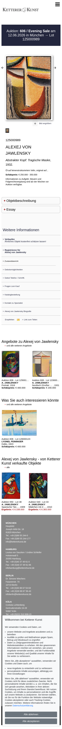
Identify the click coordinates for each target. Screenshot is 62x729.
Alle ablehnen (31, 714)
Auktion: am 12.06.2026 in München (31, 33)
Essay (11, 209)
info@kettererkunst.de (16, 542)
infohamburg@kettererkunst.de (20, 568)
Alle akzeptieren (31, 721)
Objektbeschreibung (21, 201)
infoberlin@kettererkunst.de (18, 594)
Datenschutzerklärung (23, 705)
